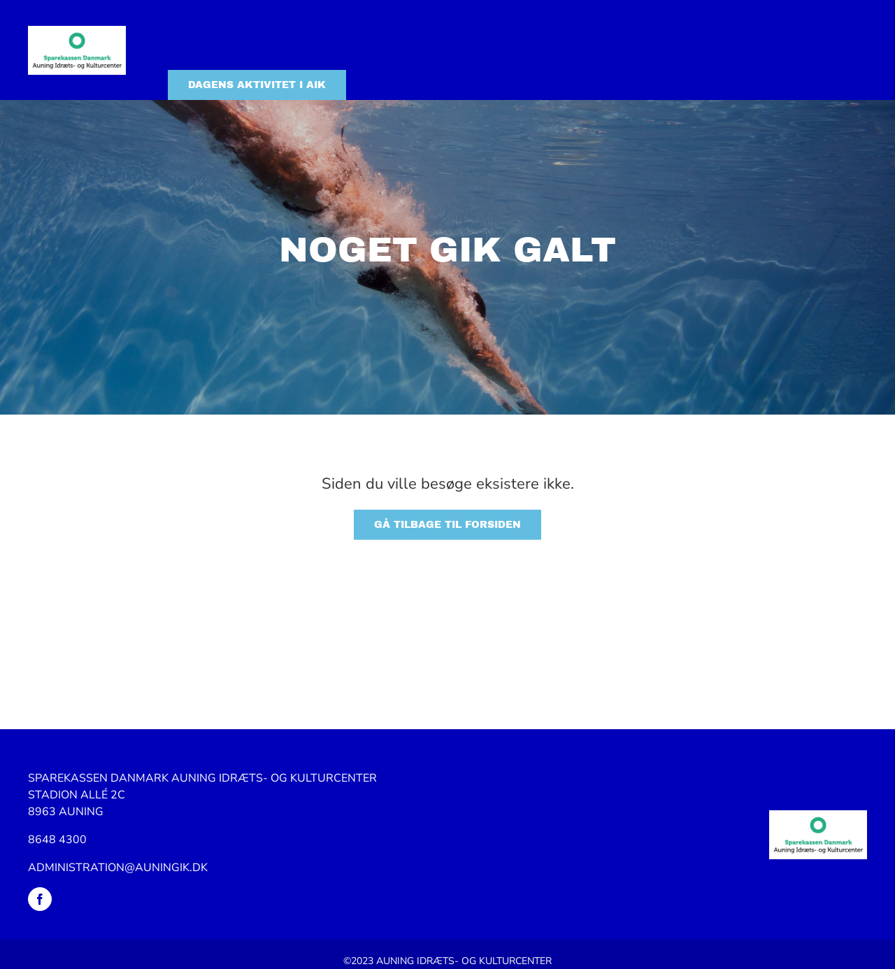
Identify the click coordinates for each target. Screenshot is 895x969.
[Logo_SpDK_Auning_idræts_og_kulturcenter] (77, 31)
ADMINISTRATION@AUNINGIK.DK (118, 867)
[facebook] (40, 899)
